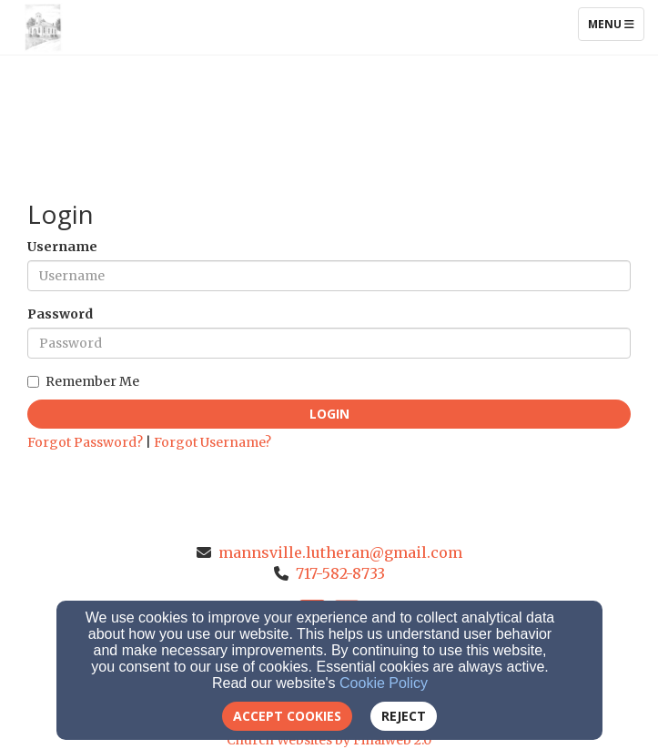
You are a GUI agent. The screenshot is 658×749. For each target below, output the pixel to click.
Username (62, 246)
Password (60, 314)
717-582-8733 (340, 573)
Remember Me (83, 381)
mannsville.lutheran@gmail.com (340, 552)
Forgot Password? (85, 442)
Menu (615, 23)
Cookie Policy (383, 683)
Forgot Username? (212, 442)
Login (329, 413)
